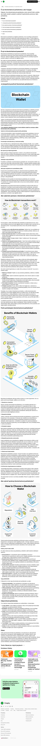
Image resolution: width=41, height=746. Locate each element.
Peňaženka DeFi (29, 718)
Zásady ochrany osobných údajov (31, 708)
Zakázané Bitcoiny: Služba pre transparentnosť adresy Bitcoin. (6, 662)
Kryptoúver (3, 716)
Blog (2, 6)
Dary (2, 720)
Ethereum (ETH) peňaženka (6, 733)
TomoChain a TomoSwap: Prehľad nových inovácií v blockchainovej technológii (19, 663)
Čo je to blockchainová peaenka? (9, 20)
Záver (3, 33)
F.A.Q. (11, 710)
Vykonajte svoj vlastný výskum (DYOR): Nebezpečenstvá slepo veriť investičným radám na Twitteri (34, 664)
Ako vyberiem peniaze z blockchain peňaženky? (12, 25)
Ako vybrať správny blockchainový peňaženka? (12, 29)
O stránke (2, 710)
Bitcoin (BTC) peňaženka (5, 731)
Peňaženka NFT (28, 720)
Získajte (2, 718)
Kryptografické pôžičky (5, 722)
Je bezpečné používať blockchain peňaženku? (11, 23)
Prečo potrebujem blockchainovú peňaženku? (11, 27)
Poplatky (12, 708)
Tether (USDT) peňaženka (5, 729)
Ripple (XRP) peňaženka (5, 735)
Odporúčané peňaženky (7, 31)
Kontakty (7, 710)
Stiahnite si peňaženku (5, 708)
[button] (39, 655)
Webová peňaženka (29, 716)
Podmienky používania (19, 708)
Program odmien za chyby (21, 710)
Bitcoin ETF (3, 724)
